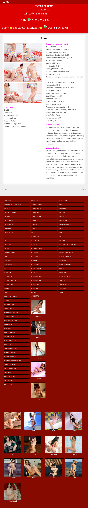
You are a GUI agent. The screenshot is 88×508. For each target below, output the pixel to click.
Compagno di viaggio (11, 348)
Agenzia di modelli (10, 320)
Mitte (60, 232)
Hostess (6, 300)
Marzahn (61, 228)
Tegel (33, 232)
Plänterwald (62, 272)
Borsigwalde (8, 232)
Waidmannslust (36, 248)
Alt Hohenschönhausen (12, 204)
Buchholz (7, 244)
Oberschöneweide (64, 264)
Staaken (34, 224)
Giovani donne (9, 308)
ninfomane (8, 324)
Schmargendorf (36, 204)
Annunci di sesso (10, 356)
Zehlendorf (35, 292)
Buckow (7, 248)
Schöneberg (35, 212)
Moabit (60, 236)
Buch (5, 240)
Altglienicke (8, 208)
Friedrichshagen (10, 280)
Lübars (60, 204)
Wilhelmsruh (36, 276)
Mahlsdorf (62, 208)
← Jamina (5, 189)
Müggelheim (62, 240)
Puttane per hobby (10, 296)
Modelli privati (9, 336)
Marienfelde (62, 220)
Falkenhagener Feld (11, 264)
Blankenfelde (8, 224)
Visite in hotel (9, 304)
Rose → (83, 189)
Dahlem (6, 256)
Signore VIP (8, 384)
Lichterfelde (62, 200)
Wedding (34, 260)
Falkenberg (8, 260)
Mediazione (8, 380)
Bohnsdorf (7, 228)
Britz (5, 236)
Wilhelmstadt (36, 280)
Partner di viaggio (10, 352)
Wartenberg (35, 256)
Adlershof (7, 200)
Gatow (6, 292)
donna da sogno (9, 376)
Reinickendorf (63, 284)
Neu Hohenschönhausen (67, 244)
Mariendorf (62, 216)
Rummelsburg (36, 200)
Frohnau (7, 288)
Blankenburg (8, 220)
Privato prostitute (10, 340)
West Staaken (36, 268)
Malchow (61, 212)
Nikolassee (62, 260)
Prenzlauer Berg (64, 276)
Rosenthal (62, 288)
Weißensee (35, 264)
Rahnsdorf (62, 280)
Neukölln (61, 248)
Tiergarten (35, 240)
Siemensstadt (36, 216)
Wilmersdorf (35, 284)
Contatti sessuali (10, 364)
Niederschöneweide (65, 252)
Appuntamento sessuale (12, 360)
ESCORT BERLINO (43, 6)
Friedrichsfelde (9, 276)
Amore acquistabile (11, 312)
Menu (7, 2)
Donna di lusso (9, 316)
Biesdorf (7, 216)
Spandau (34, 220)
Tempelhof (35, 236)
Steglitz (33, 228)
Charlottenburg (9, 252)
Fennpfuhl (7, 268)
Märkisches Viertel (65, 224)
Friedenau (7, 272)
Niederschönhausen (65, 256)
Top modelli (8, 372)
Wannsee (34, 252)
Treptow (34, 244)
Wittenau (34, 288)
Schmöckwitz (36, 208)
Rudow (60, 292)
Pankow (61, 268)
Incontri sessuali (10, 368)
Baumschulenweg (10, 212)
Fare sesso (7, 328)
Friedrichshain (9, 284)
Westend (34, 272)
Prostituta (7, 344)
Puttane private (9, 332)
